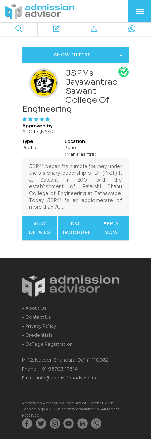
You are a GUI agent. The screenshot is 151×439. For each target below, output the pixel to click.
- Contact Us (36, 317)
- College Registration (47, 344)
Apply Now (111, 227)
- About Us (34, 308)
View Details (39, 227)
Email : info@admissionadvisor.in (59, 378)
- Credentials (37, 335)
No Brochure (76, 227)
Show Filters (88, 54)
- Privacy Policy (39, 326)
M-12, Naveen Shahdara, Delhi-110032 (65, 360)
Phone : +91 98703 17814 (50, 369)
